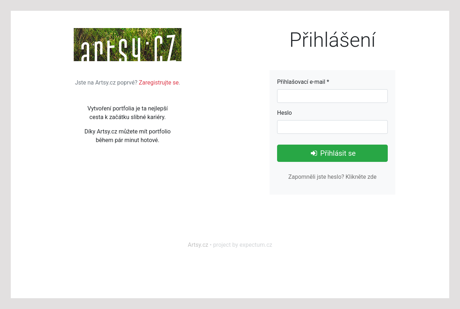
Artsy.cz (198, 244)
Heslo (284, 112)
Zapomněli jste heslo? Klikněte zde (332, 176)
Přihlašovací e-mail (303, 81)
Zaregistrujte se (159, 82)
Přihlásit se (332, 153)
